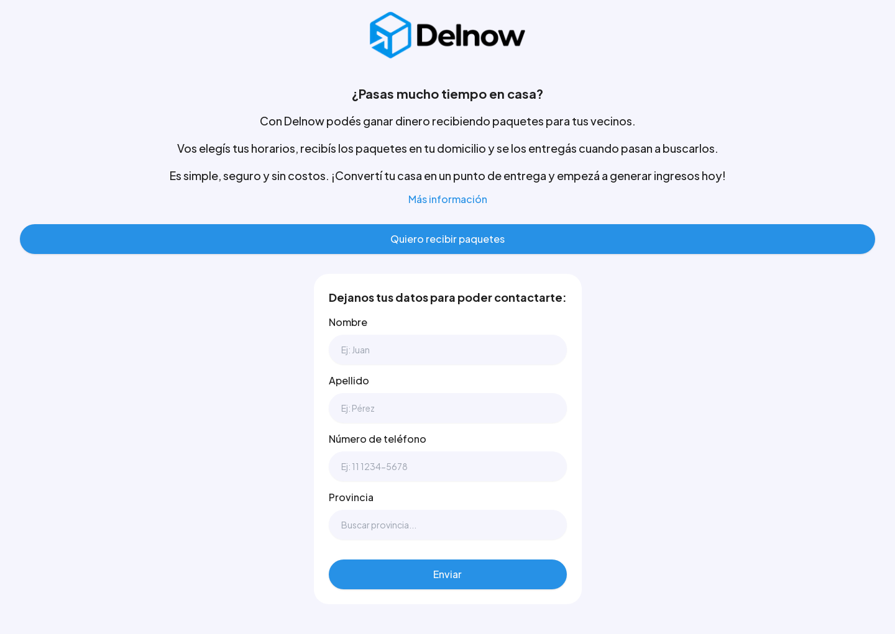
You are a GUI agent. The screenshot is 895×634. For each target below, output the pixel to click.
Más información (447, 199)
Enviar (447, 574)
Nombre (348, 321)
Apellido (349, 380)
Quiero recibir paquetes (447, 238)
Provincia (351, 497)
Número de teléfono (377, 438)
